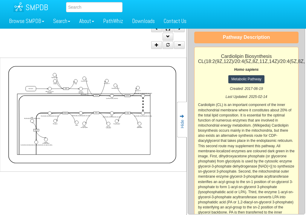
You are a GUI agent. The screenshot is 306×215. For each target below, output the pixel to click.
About (86, 21)
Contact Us (175, 21)
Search (61, 21)
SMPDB (36, 7)
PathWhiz (113, 21)
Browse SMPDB (26, 21)
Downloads (143, 21)
